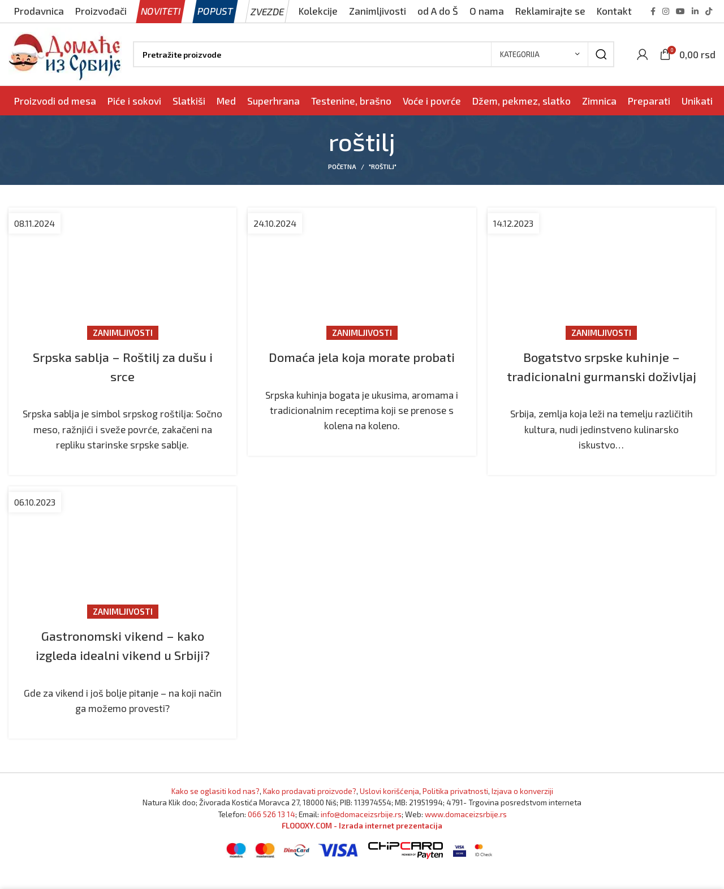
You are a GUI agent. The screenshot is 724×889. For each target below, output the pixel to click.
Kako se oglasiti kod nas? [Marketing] (215, 810)
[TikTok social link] (709, 11)
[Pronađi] (373, 54)
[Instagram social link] (666, 11)
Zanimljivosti (123, 332)
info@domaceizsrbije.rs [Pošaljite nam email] (361, 833)
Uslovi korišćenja (389, 810)
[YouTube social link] (680, 11)
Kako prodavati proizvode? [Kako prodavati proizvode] (309, 810)
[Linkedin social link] (695, 11)
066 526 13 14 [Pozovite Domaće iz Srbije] (271, 833)
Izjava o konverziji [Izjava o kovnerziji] (522, 810)
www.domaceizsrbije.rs (466, 833)
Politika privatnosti (455, 810)
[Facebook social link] (653, 11)
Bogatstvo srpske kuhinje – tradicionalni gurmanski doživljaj (602, 375)
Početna (342, 166)
